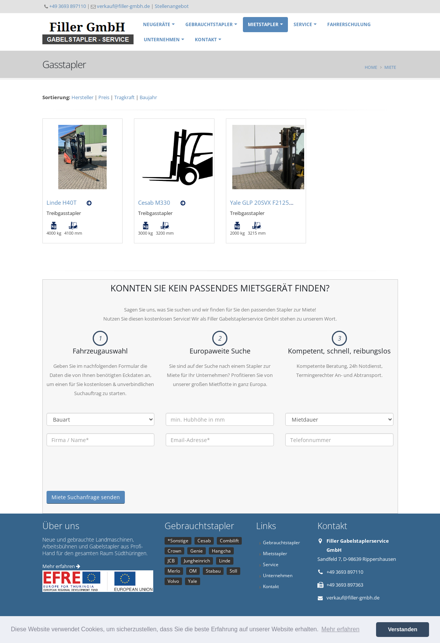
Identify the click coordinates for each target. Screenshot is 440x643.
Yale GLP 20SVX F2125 (259, 202)
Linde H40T (61, 202)
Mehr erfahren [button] (341, 629)
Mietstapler (263, 24)
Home (371, 67)
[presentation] (104, 476)
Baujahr (148, 97)
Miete (390, 67)
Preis (103, 97)
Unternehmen (162, 39)
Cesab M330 (154, 202)
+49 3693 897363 (345, 584)
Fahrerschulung (349, 24)
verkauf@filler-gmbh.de (123, 6)
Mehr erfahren (61, 566)
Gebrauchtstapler (209, 24)
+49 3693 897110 (67, 6)
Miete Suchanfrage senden (85, 497)
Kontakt (206, 39)
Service (303, 24)
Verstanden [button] (402, 629)
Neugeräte (156, 24)
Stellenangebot (172, 6)
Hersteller (82, 97)
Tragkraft (124, 97)
